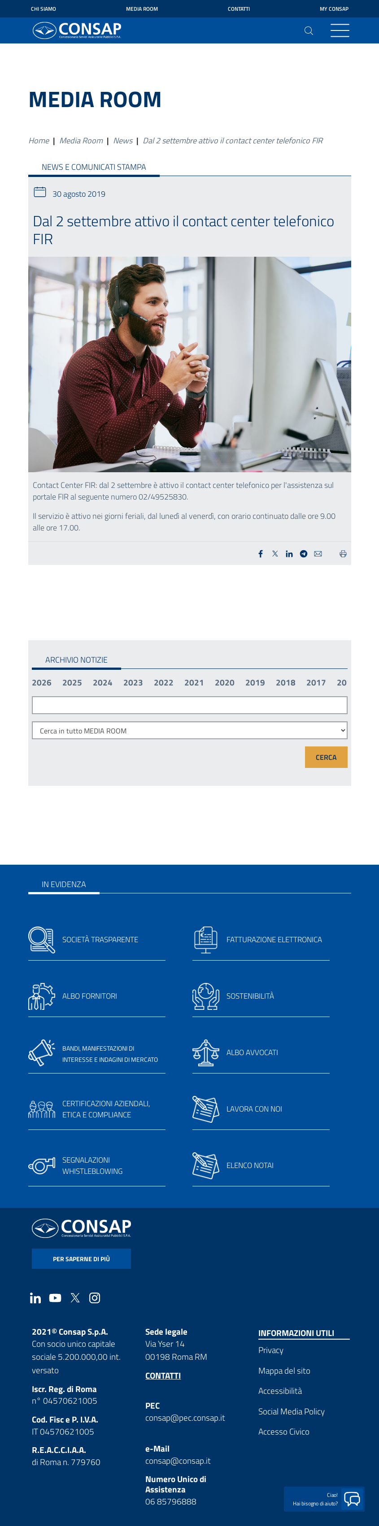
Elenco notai (250, 1165)
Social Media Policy (291, 1411)
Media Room (142, 8)
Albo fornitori (89, 996)
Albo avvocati (252, 1052)
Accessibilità (280, 1390)
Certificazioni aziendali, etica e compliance (106, 1109)
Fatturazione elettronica (274, 939)
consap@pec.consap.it (185, 1417)
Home (38, 140)
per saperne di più (81, 1258)
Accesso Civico (283, 1431)
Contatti (239, 8)
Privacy (270, 1349)
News (122, 140)
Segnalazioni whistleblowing (92, 1165)
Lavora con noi (254, 1109)
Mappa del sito (284, 1370)
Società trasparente (100, 939)
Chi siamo (43, 8)
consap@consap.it (178, 1460)
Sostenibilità (250, 996)
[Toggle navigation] (340, 30)
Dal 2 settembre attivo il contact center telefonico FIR (232, 140)
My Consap (334, 8)
